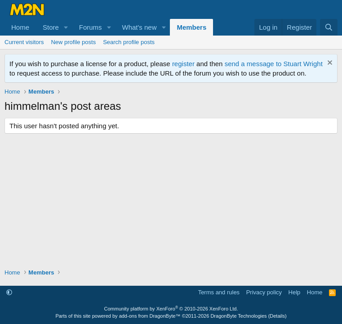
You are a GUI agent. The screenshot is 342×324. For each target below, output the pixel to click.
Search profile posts (129, 42)
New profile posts (73, 42)
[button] (66, 27)
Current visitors (24, 42)
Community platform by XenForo (171, 308)
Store (51, 27)
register (183, 64)
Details (277, 316)
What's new (139, 27)
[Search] (329, 27)
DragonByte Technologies (238, 316)
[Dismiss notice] (329, 63)
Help (295, 292)
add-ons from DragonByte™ (150, 316)
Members (191, 27)
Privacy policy (264, 292)
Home (20, 27)
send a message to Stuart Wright (274, 64)
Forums (90, 27)
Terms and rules (219, 292)
